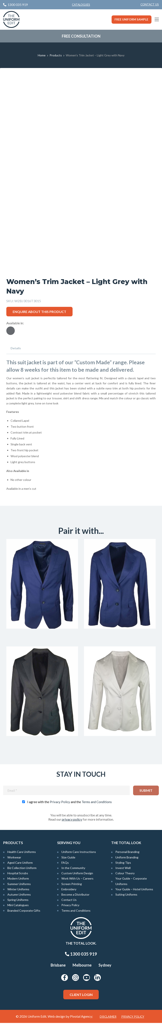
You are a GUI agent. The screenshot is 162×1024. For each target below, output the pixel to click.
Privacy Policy (60, 803)
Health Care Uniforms (21, 853)
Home (42, 55)
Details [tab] (16, 348)
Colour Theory (125, 874)
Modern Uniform (18, 879)
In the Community (73, 869)
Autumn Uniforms (19, 895)
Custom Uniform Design (77, 874)
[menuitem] (149, 4)
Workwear (14, 858)
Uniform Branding (126, 858)
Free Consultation (81, 36)
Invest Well (123, 869)
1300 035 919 (81, 954)
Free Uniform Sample (131, 19)
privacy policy (72, 820)
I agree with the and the (69, 803)
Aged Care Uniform (20, 863)
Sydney (105, 966)
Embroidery (68, 890)
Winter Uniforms (18, 890)
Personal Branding (127, 853)
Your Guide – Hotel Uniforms (134, 890)
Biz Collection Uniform (21, 869)
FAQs (65, 863)
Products (56, 55)
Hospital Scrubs (17, 874)
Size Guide (68, 858)
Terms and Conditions (97, 803)
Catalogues (81, 4)
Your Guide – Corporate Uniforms (131, 882)
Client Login (81, 995)
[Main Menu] (157, 19)
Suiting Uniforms (126, 895)
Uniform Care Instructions (78, 853)
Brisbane (58, 966)
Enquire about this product (39, 312)
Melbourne (82, 966)
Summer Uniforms (19, 885)
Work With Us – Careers (77, 879)
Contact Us (149, 4)
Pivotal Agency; (81, 1017)
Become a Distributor (75, 895)
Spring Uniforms (17, 901)
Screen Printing (71, 885)
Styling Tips (123, 863)
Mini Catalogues (18, 906)
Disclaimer (108, 1017)
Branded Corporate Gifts (23, 911)
